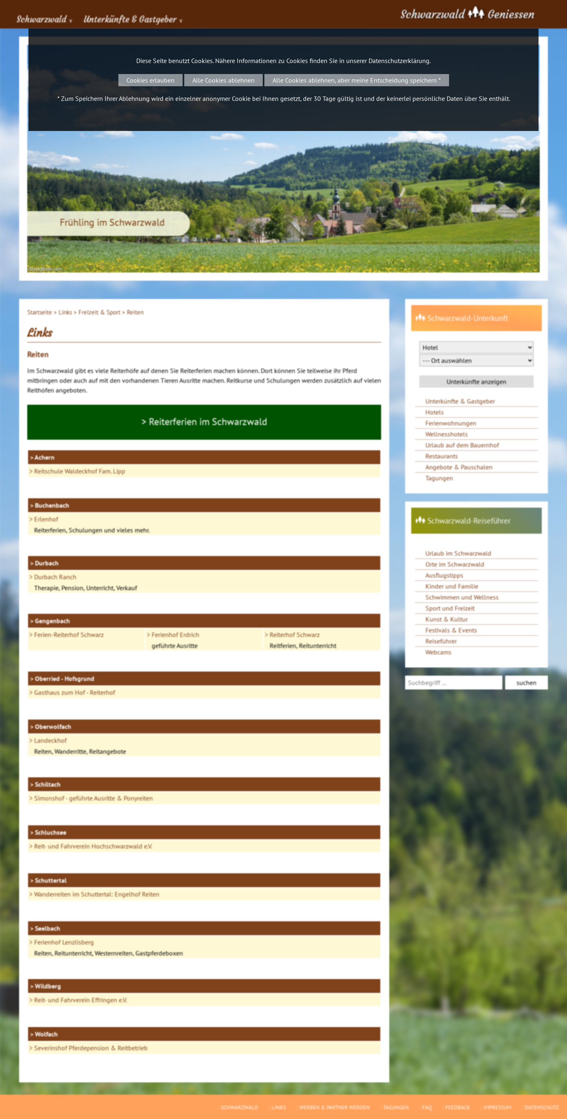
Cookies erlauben (150, 80)
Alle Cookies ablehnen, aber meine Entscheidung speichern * (357, 80)
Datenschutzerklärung (399, 61)
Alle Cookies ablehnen (223, 80)
